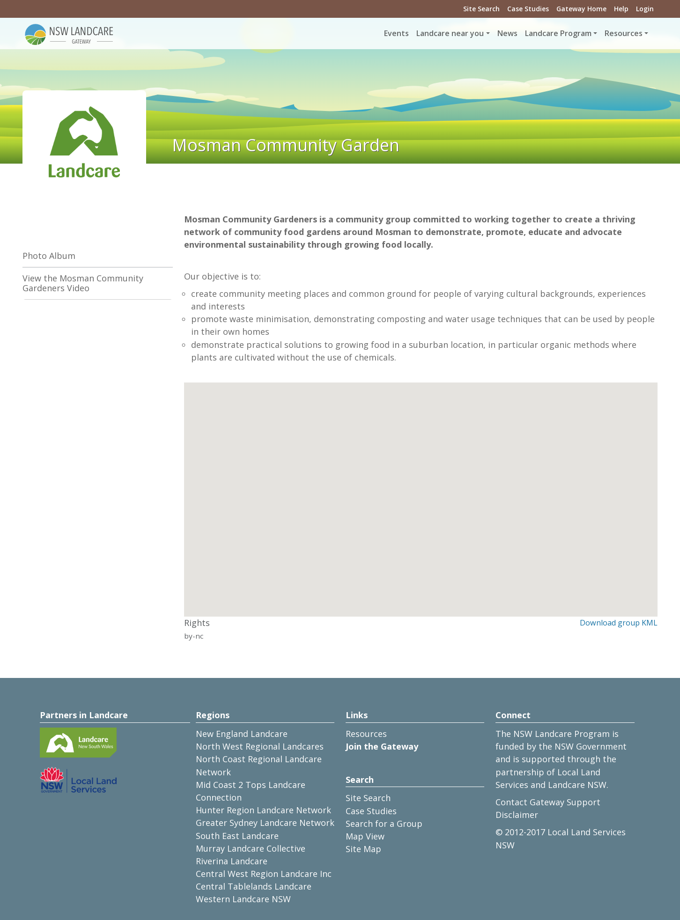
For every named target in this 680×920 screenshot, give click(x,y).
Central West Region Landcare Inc (264, 873)
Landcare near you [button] (450, 33)
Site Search (481, 8)
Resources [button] (624, 33)
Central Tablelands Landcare (253, 886)
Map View (365, 836)
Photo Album (48, 255)
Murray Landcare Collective (250, 848)
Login (645, 8)
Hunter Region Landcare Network (263, 810)
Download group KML (619, 623)
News (507, 33)
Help (621, 8)
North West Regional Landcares (260, 746)
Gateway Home (581, 8)
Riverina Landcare (231, 861)
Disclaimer (516, 814)
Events (396, 33)
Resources (366, 733)
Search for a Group (384, 823)
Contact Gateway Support (547, 802)
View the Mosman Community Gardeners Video (82, 283)
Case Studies (528, 8)
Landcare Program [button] (558, 33)
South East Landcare (237, 835)
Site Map (363, 848)
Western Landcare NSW (243, 899)
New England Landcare (242, 733)
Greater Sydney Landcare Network (265, 822)
